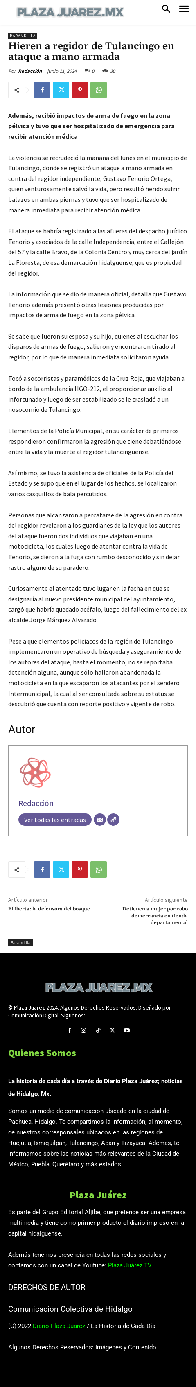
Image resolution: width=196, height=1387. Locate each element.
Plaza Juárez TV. (130, 1265)
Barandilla (22, 36)
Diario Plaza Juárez (59, 1326)
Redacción (30, 71)
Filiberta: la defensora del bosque (49, 909)
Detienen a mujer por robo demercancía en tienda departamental (155, 916)
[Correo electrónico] (100, 819)
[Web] (113, 819)
